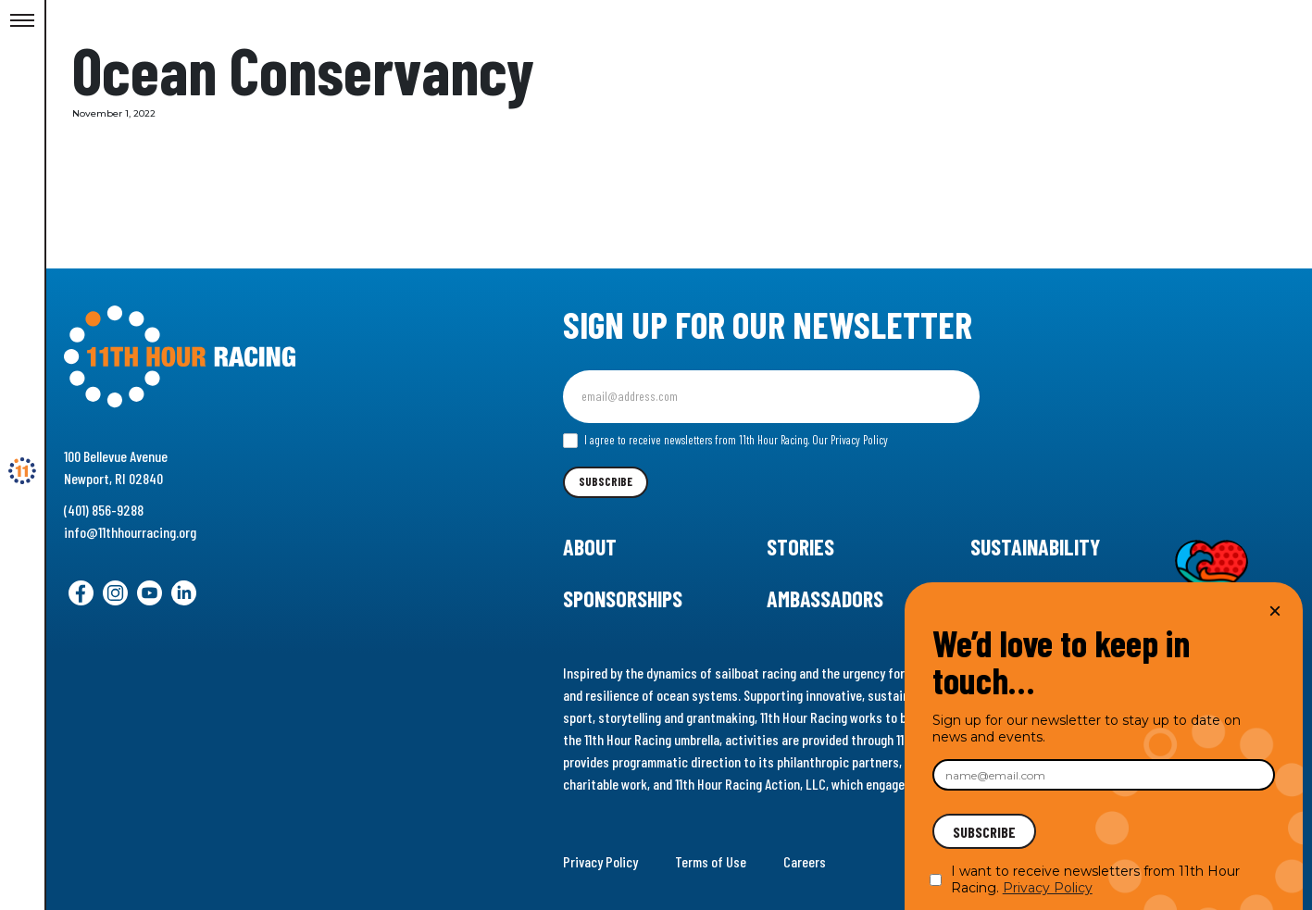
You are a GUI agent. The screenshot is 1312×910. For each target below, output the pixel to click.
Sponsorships (622, 598)
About (590, 546)
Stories (800, 546)
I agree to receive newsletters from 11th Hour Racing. (725, 440)
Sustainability (1035, 546)
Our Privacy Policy (850, 439)
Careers (804, 861)
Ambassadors (825, 598)
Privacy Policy (600, 861)
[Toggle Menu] (22, 21)
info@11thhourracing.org (130, 532)
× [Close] (1274, 610)
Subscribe (605, 481)
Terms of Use (710, 861)
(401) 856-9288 (104, 509)
